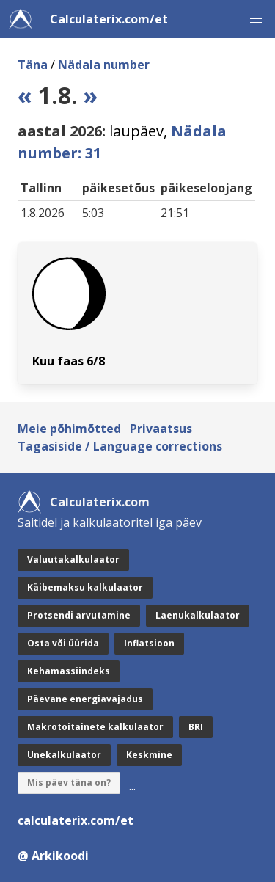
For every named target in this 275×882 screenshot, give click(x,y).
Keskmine (149, 754)
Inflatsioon (149, 643)
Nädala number (104, 65)
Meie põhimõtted (69, 428)
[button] (256, 19)
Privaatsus (161, 428)
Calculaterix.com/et (109, 19)
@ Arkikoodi (53, 856)
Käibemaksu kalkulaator (85, 587)
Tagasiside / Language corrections (120, 446)
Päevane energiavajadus (85, 699)
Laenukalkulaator (197, 615)
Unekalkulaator (64, 754)
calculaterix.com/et (75, 820)
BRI (195, 727)
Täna (33, 65)
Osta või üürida (63, 643)
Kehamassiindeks (68, 671)
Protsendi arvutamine (79, 615)
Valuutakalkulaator (73, 559)
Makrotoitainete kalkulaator (95, 727)
